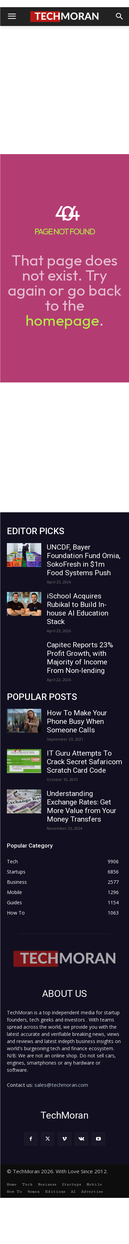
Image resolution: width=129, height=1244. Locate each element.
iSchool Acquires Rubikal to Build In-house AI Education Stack (77, 609)
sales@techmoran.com (61, 1084)
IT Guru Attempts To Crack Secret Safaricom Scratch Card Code (84, 761)
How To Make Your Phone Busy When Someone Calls (77, 721)
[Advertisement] (64, 90)
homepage (62, 320)
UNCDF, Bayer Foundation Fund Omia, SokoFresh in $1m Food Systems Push (83, 560)
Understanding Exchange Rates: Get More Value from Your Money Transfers (81, 806)
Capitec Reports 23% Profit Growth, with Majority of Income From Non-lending (80, 658)
